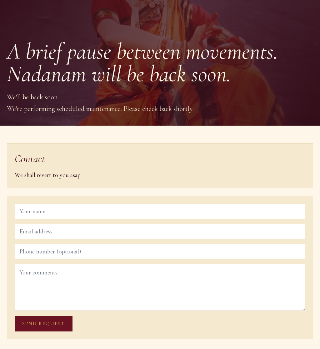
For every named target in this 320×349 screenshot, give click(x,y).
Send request (43, 323)
